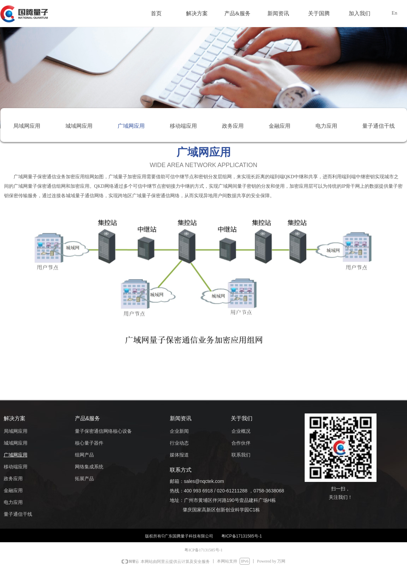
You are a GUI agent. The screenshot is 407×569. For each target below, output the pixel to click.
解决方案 (197, 13)
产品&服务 (237, 13)
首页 (156, 13)
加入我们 (359, 13)
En (395, 13)
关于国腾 (319, 13)
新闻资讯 (278, 13)
